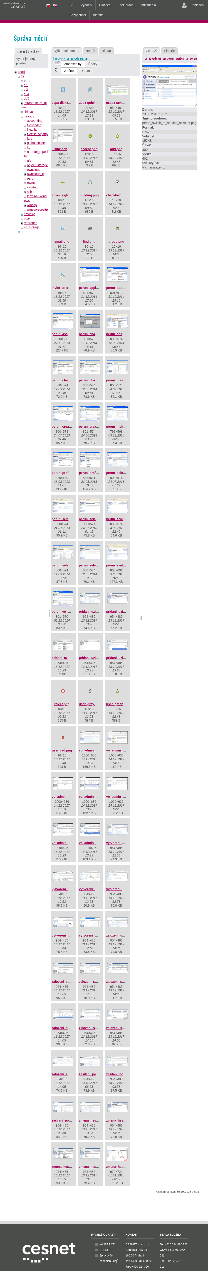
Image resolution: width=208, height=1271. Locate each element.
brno (27, 81)
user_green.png (118, 704)
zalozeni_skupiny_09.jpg (70, 1074)
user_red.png (62, 750)
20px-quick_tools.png (95, 103)
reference (30, 223)
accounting (34, 120)
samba (32, 187)
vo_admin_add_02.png (123, 750)
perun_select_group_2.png (72, 519)
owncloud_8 (35, 174)
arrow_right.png (64, 195)
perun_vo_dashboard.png (71, 611)
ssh (29, 192)
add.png (116, 149)
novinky (29, 214)
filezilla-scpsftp (37, 134)
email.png (61, 241)
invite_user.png (63, 288)
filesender (34, 125)
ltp (28, 147)
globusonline (36, 143)
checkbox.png (116, 195)
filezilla (32, 129)
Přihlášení (193, 5)
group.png (116, 241)
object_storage (37, 165)
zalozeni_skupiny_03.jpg (97, 981)
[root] (21, 72)
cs (22, 76)
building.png (89, 195)
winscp (32, 205)
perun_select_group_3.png (99, 519)
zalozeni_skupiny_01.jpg (124, 935)
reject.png (61, 704)
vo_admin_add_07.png (96, 843)
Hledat (106, 51)
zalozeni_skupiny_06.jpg (70, 1028)
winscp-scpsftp (37, 209)
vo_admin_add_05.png (123, 796)
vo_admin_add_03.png (69, 796)
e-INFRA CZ (107, 1244)
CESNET (105, 1249)
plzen (27, 218)
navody (29, 116)
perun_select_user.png (96, 565)
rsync (31, 183)
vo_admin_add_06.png (69, 843)
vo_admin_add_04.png (96, 796)
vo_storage (32, 227)
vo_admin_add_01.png (96, 750)
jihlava (28, 112)
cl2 (26, 89)
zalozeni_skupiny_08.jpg (124, 1028)
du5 (26, 98)
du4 (26, 94)
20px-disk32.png (64, 103)
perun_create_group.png (125, 380)
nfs (29, 160)
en (22, 232)
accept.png (89, 149)
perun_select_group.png (124, 473)
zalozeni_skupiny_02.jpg (70, 981)
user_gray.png (89, 704)
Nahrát (90, 51)
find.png (89, 241)
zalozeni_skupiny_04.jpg (124, 981)
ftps (29, 138)
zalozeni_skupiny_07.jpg (97, 1028)
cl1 (26, 85)
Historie (169, 51)
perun (31, 178)
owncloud (33, 169)
